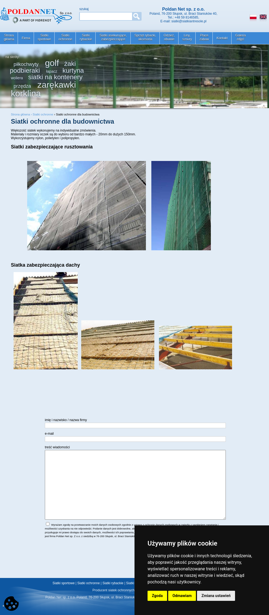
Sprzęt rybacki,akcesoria (145, 37)
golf (52, 63)
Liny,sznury (187, 37)
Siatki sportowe (63, 583)
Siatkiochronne (65, 37)
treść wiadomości (57, 447)
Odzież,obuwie (169, 37)
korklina (26, 93)
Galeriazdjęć (240, 37)
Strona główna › (22, 114)
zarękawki (56, 85)
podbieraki (25, 70)
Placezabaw (204, 37)
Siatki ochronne (43, 114)
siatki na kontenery (55, 77)
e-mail (49, 434)
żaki (70, 63)
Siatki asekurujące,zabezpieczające (113, 37)
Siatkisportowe (44, 37)
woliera (17, 78)
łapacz (51, 71)
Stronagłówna (9, 37)
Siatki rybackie (112, 583)
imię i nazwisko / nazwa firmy (66, 420)
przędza (22, 86)
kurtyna (73, 70)
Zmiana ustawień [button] (215, 595)
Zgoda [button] (157, 595)
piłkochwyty (26, 64)
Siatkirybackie (86, 37)
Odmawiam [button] (182, 595)
